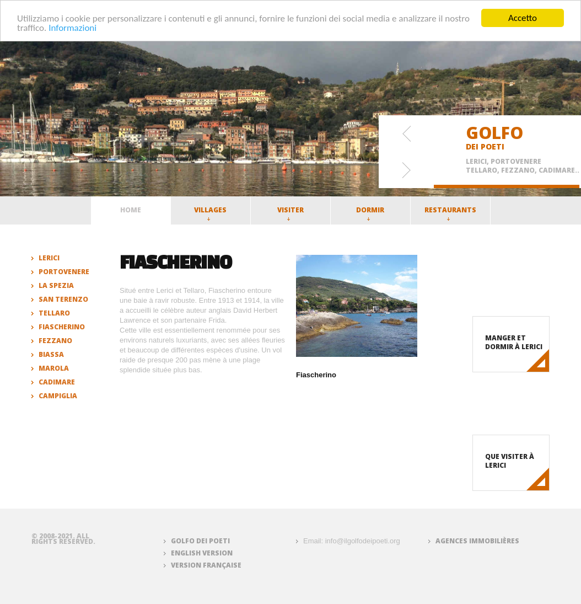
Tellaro (54, 313)
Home (130, 210)
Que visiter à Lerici (509, 461)
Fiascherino (62, 327)
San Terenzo (63, 299)
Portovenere (64, 271)
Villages (210, 213)
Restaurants (450, 213)
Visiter (290, 213)
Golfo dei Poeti (200, 541)
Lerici (49, 258)
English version (202, 553)
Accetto (522, 18)
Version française (206, 565)
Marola (54, 368)
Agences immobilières (477, 541)
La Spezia (56, 285)
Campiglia (58, 395)
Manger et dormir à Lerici (513, 342)
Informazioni (72, 27)
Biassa (51, 354)
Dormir (370, 213)
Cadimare (57, 382)
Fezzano (55, 340)
